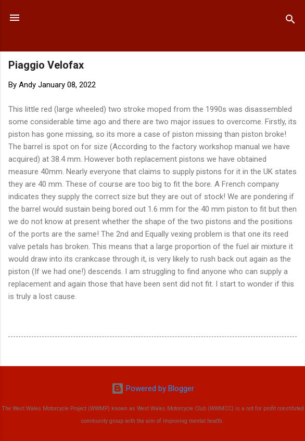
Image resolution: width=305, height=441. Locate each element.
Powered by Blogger (152, 388)
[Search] (290, 21)
